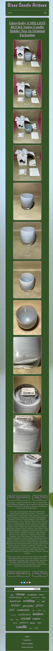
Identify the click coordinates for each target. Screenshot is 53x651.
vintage (20, 594)
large (17, 619)
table (39, 610)
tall (43, 601)
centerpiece (15, 597)
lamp (36, 628)
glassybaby (28, 605)
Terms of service (27, 647)
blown (41, 595)
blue (12, 595)
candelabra (32, 595)
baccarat (13, 615)
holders (38, 614)
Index (27, 636)
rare (43, 619)
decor (12, 619)
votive (36, 618)
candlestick (24, 614)
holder (16, 605)
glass (40, 605)
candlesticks (23, 610)
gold (44, 610)
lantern (24, 622)
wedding (29, 600)
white (38, 601)
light (39, 622)
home (32, 623)
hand (43, 597)
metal (30, 628)
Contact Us (27, 640)
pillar (33, 610)
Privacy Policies (27, 643)
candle (21, 627)
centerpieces (35, 597)
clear (15, 623)
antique (26, 597)
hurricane (15, 601)
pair (12, 609)
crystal (25, 618)
